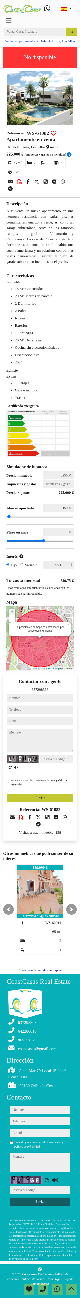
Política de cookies (34, 1279)
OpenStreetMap (51, 668)
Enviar (40, 798)
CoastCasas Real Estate (37, 1274)
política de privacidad (27, 1146)
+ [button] (12, 612)
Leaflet (35, 668)
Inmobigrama (40, 1283)
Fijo (14, 565)
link (40, 1258)
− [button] (12, 618)
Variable (31, 565)
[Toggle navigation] (8, 21)
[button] (8, 909)
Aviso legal (55, 1279)
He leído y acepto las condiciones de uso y (39, 782)
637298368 (40, 689)
